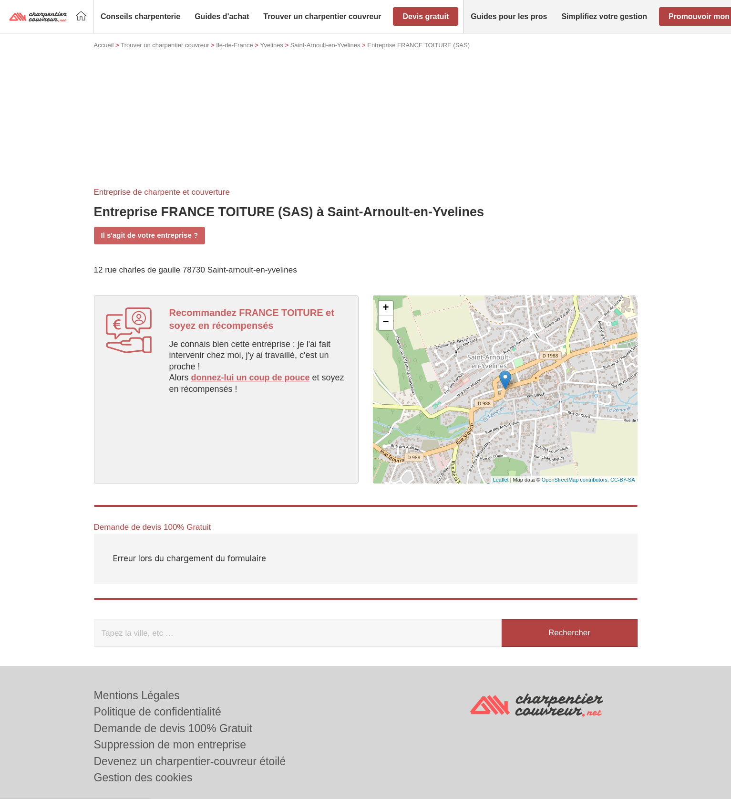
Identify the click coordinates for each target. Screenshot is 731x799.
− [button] (385, 322)
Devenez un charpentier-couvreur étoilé (190, 761)
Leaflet (501, 480)
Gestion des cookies (143, 777)
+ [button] (385, 308)
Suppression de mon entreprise (170, 744)
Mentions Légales (137, 695)
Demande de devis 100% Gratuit (173, 728)
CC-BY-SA (622, 480)
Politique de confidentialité (157, 711)
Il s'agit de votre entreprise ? (149, 235)
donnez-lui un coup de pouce (250, 377)
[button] (140, 17)
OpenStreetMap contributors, (576, 480)
